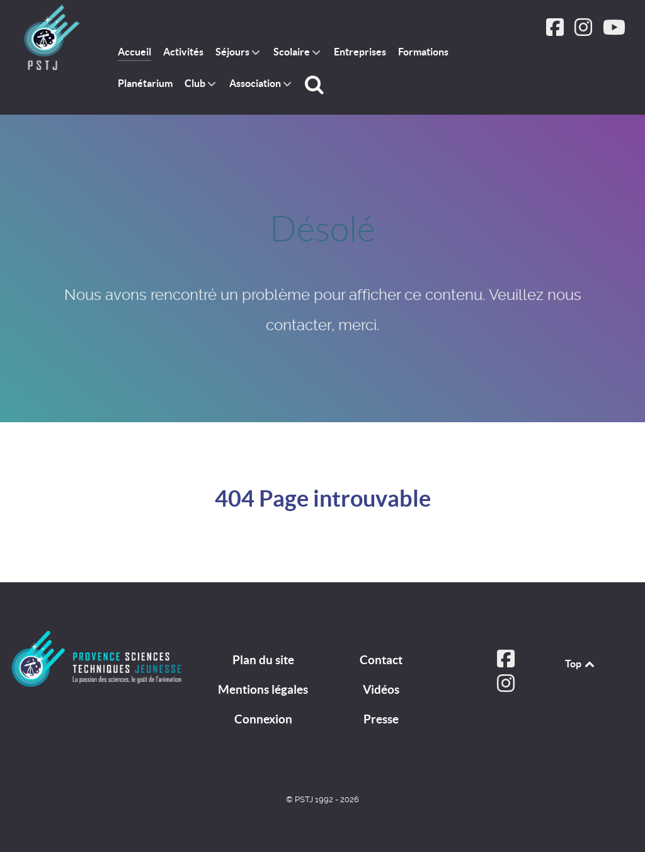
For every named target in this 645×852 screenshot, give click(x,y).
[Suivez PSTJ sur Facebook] (556, 31)
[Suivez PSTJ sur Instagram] (584, 31)
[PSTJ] (96, 658)
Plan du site (263, 660)
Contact (381, 660)
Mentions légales (263, 689)
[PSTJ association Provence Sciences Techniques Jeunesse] (50, 38)
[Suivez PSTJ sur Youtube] (613, 31)
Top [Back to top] (580, 663)
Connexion (263, 719)
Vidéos (381, 689)
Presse (381, 719)
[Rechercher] (316, 84)
